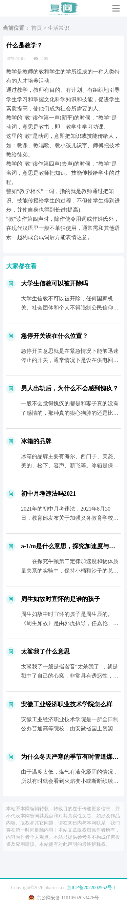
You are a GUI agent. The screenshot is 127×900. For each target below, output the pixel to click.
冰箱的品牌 (36, 441)
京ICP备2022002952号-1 (91, 887)
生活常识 (58, 28)
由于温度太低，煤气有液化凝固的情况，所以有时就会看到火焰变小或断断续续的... (70, 781)
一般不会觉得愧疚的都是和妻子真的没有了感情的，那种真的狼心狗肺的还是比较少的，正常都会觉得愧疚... (70, 413)
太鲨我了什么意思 (45, 651)
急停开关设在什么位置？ (54, 336)
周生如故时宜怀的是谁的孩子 (60, 599)
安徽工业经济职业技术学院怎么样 (66, 704)
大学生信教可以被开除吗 (54, 283)
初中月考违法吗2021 (48, 493)
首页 (36, 28)
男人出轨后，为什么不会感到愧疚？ (70, 388)
